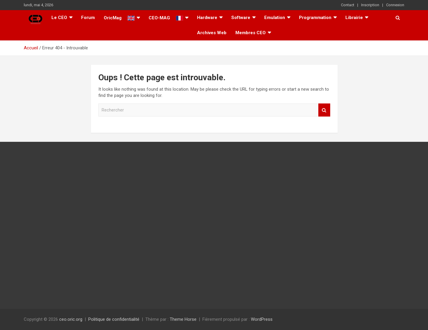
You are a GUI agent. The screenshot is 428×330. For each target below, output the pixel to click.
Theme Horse (183, 319)
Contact (347, 5)
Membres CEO (250, 32)
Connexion (395, 5)
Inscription (370, 5)
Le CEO (59, 17)
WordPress (262, 319)
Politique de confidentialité (113, 319)
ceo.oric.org (70, 319)
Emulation (274, 17)
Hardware (207, 17)
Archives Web (211, 32)
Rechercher (324, 110)
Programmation (315, 17)
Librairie (354, 17)
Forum (88, 17)
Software (240, 17)
